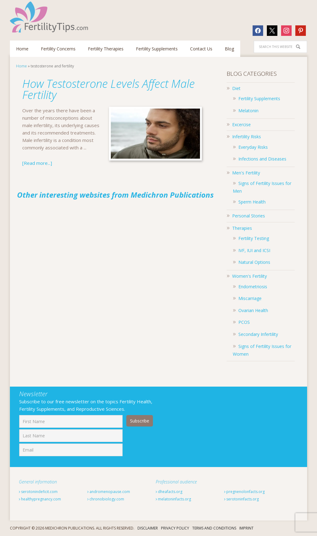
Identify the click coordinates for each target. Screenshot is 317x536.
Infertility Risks (246, 136)
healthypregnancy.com (40, 499)
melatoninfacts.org (173, 499)
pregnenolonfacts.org (244, 491)
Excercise (241, 124)
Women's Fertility (249, 276)
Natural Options (254, 262)
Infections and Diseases (262, 159)
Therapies (242, 228)
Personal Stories (248, 216)
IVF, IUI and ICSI (254, 250)
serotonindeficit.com (38, 491)
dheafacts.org (169, 491)
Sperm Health (252, 202)
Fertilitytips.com (50, 17)
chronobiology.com (105, 499)
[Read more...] (37, 163)
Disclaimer (147, 528)
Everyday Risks (253, 147)
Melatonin (248, 111)
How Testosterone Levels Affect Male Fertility (108, 89)
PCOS (244, 322)
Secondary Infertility (258, 334)
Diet (236, 88)
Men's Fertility (246, 173)
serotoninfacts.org (241, 499)
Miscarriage (250, 298)
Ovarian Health (253, 310)
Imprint (246, 528)
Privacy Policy (175, 528)
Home (21, 66)
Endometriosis (252, 286)
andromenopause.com (108, 491)
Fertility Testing (253, 238)
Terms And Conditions (214, 528)
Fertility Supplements (259, 98)
